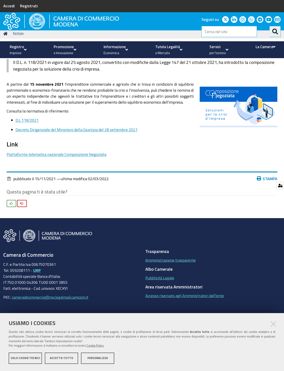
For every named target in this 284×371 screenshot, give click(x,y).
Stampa (267, 208)
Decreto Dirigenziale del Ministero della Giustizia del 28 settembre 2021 (77, 159)
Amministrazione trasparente (170, 290)
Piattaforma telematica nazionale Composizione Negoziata (56, 184)
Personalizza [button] (97, 359)
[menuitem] (18, 49)
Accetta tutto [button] (61, 359)
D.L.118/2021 (27, 149)
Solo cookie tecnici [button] (25, 359)
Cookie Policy (95, 347)
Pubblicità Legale (159, 307)
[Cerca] (275, 31)
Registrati (29, 6)
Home (6, 63)
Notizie (18, 63)
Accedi (9, 6)
